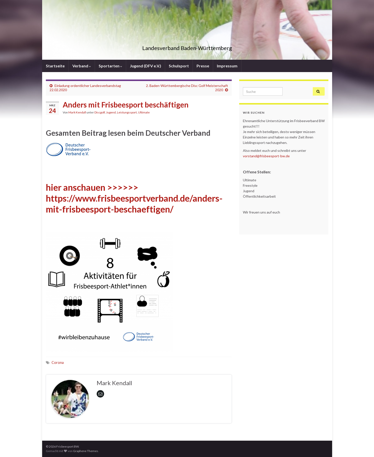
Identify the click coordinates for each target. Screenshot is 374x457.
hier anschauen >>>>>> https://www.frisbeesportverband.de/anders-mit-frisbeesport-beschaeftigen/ (134, 198)
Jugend (111, 112)
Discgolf (99, 112)
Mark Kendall (77, 112)
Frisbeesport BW (187, 40)
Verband (81, 65)
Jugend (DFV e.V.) (145, 65)
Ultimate (144, 112)
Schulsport (179, 65)
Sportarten (110, 65)
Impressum (227, 65)
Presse (203, 65)
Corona (58, 362)
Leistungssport (127, 112)
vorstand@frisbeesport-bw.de (266, 156)
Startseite (55, 65)
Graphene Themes (85, 451)
